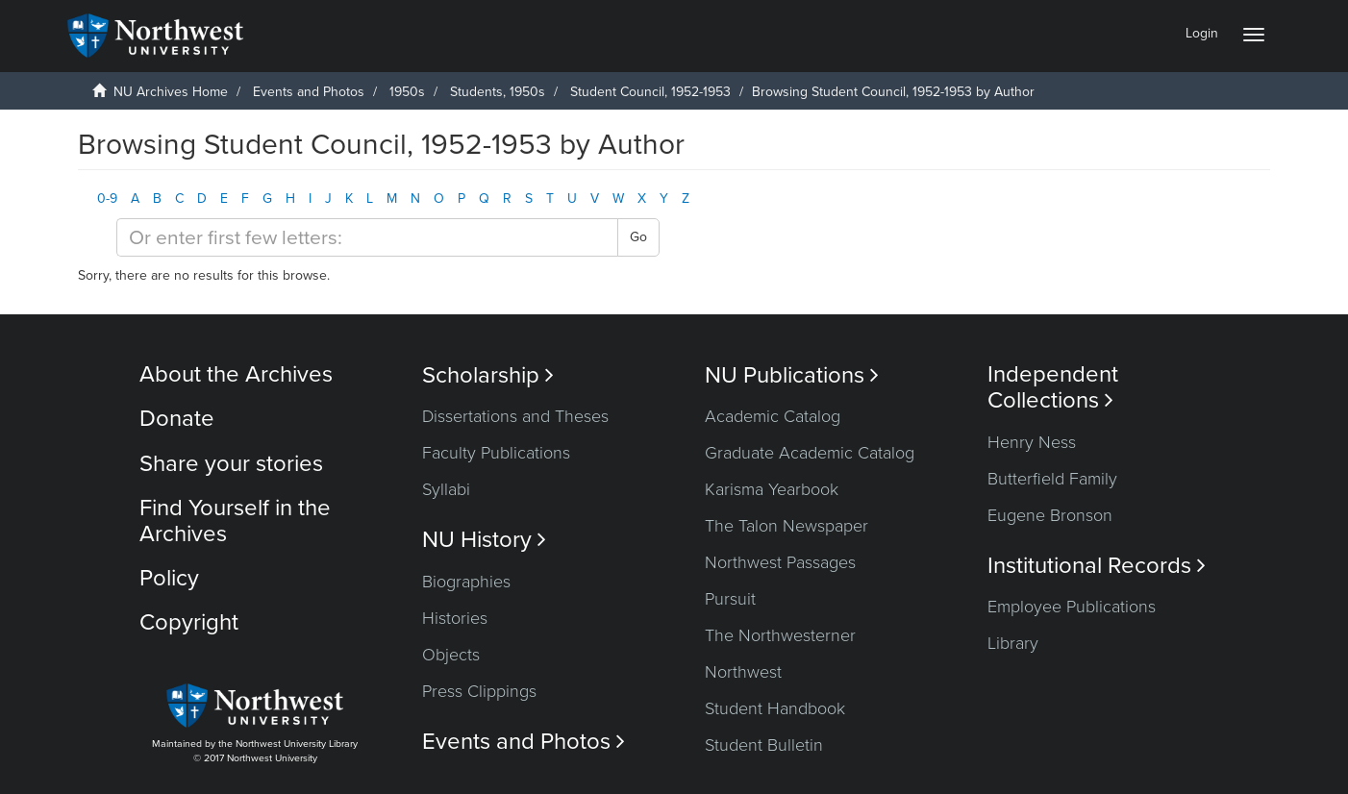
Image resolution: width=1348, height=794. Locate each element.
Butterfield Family (1052, 478)
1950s (407, 92)
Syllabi (446, 489)
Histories (454, 618)
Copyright (188, 622)
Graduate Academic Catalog (809, 452)
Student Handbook (775, 708)
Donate (176, 419)
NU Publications (792, 375)
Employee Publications (1071, 606)
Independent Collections (1052, 387)
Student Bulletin (764, 745)
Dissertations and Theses (515, 416)
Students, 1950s (497, 92)
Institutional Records (1096, 566)
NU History (484, 540)
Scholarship (488, 375)
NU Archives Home (170, 92)
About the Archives (236, 374)
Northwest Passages (780, 562)
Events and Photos (308, 92)
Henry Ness (1031, 442)
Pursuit (730, 598)
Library (1012, 643)
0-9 (107, 198)
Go (638, 237)
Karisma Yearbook (771, 489)
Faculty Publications (496, 452)
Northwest (743, 671)
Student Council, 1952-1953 (650, 92)
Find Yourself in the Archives (235, 520)
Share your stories (231, 464)
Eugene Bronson (1049, 515)
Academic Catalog (772, 416)
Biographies (466, 581)
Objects (451, 654)
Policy (169, 578)
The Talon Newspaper (786, 525)
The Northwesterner (780, 635)
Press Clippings (479, 691)
